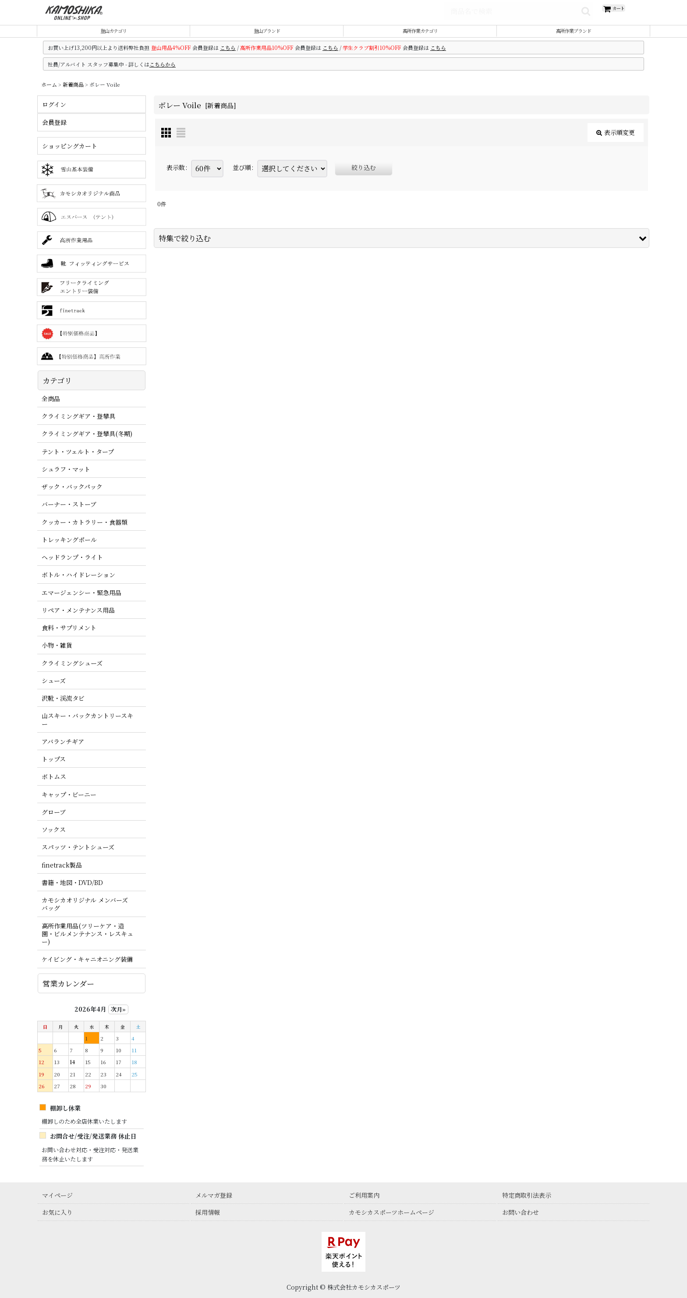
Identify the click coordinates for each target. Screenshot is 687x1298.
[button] (401, 248)
